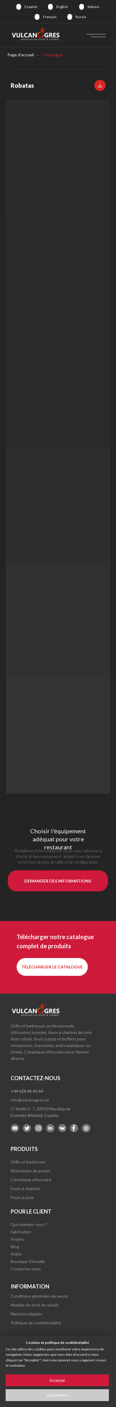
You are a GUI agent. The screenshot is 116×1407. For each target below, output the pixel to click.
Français (50, 17)
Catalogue (53, 54)
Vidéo (16, 1253)
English (62, 6)
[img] (18, 7)
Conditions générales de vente (39, 1296)
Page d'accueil (20, 54)
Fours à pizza (22, 1197)
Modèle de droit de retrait (34, 1304)
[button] (100, 85)
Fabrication (21, 1231)
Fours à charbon (25, 1188)
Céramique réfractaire (31, 1179)
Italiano (93, 6)
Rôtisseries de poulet (30, 1170)
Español (31, 6)
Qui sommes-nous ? (29, 1224)
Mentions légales (26, 1313)
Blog (15, 1246)
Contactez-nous (26, 1268)
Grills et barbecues (28, 1161)
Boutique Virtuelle (28, 1261)
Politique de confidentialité (36, 1322)
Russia (81, 17)
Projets (17, 1239)
